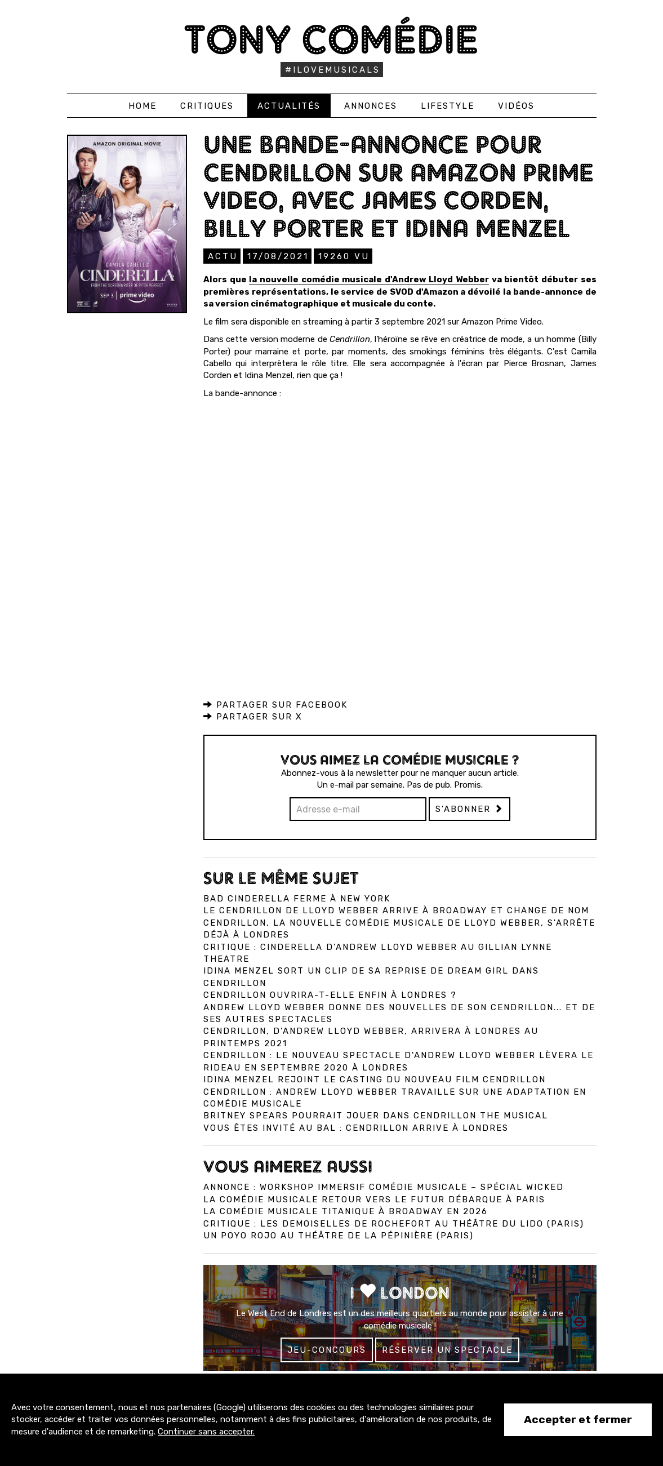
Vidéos (516, 106)
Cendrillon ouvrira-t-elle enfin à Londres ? (330, 994)
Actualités (289, 106)
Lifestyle (447, 106)
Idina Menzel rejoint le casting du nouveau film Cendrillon (374, 1079)
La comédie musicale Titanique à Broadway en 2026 (345, 1211)
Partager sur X (252, 716)
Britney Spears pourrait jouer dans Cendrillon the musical (375, 1115)
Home (142, 106)
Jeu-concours (326, 1349)
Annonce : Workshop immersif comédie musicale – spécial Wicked (383, 1186)
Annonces (370, 106)
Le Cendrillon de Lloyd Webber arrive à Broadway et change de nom (396, 910)
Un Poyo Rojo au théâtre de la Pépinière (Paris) (338, 1235)
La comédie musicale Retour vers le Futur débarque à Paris (374, 1199)
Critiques (207, 106)
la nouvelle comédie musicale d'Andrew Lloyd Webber (369, 279)
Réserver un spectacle (447, 1349)
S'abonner (469, 808)
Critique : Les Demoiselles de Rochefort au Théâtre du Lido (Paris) (393, 1223)
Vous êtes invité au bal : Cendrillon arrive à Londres (356, 1127)
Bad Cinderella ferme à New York (296, 898)
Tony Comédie (331, 39)
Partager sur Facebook (275, 704)
